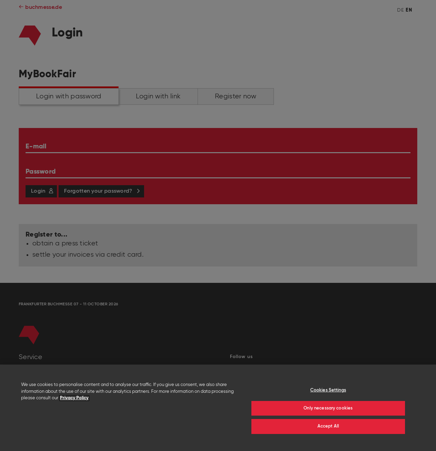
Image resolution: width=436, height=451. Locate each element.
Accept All (328, 426)
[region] (218, 408)
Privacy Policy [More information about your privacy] (74, 398)
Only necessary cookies (328, 408)
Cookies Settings (328, 390)
